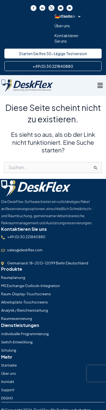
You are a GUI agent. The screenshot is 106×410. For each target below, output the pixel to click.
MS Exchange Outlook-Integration (30, 272)
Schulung (8, 336)
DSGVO (7, 384)
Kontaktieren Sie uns (72, 15)
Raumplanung (13, 263)
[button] (53, 26)
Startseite (24, 15)
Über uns (43, 15)
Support (8, 375)
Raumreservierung (16, 304)
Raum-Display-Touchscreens (26, 280)
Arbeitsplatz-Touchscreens (24, 288)
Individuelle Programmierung (25, 319)
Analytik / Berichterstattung (24, 296)
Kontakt (7, 367)
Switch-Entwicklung (17, 328)
